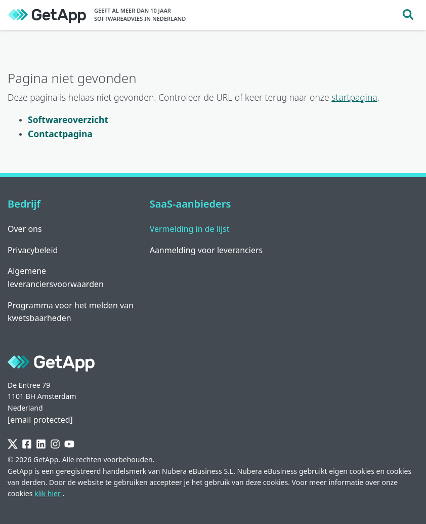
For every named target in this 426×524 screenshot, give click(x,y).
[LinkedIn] (41, 444)
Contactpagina (60, 134)
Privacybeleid (33, 250)
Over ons (25, 228)
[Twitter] (13, 444)
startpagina (354, 97)
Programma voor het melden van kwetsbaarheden (71, 312)
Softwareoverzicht (68, 119)
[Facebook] (27, 444)
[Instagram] (55, 444)
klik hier (48, 493)
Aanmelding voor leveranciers (206, 250)
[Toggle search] (408, 15)
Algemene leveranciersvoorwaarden (56, 277)
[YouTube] (69, 444)
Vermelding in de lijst (190, 228)
